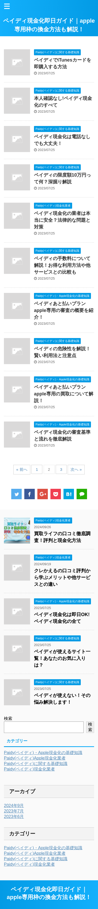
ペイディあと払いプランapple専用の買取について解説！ (63, 393)
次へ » (76, 469)
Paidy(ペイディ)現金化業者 (29, 769)
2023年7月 (14, 811)
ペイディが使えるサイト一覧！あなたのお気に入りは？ (62, 658)
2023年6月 (14, 816)
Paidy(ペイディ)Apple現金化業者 (35, 758)
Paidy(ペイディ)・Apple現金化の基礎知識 (43, 752)
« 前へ (21, 469)
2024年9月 (14, 805)
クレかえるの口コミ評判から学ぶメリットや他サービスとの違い (62, 577)
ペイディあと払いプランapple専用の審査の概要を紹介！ (63, 310)
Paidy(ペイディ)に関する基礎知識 (35, 763)
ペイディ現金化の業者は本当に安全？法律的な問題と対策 (62, 220)
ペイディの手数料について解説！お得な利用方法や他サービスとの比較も (62, 265)
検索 (8, 718)
